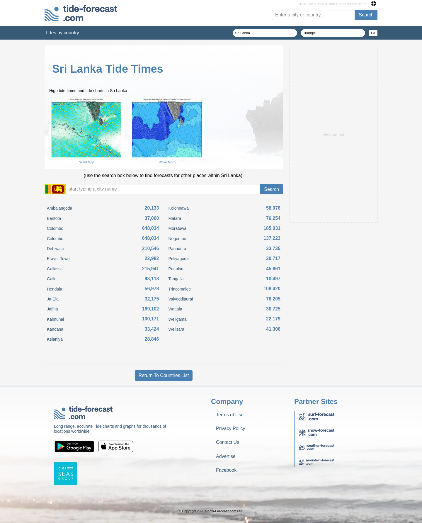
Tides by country (62, 32)
